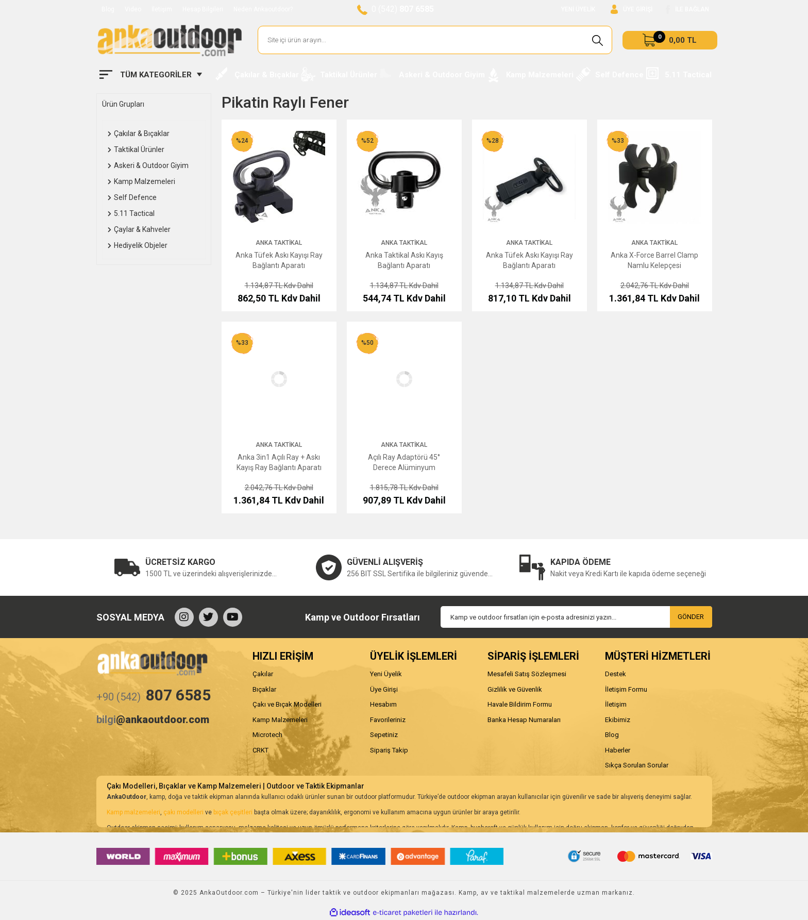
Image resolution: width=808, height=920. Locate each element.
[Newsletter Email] (576, 617)
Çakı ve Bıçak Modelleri (287, 704)
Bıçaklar (264, 689)
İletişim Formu (626, 689)
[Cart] (669, 40)
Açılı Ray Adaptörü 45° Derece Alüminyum (404, 462)
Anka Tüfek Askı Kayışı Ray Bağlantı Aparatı (279, 260)
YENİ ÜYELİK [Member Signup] (578, 9)
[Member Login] (631, 9)
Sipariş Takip (389, 750)
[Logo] (169, 40)
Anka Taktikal (279, 242)
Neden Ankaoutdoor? (263, 9)
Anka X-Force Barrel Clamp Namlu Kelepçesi (654, 260)
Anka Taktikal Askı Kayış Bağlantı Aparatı (404, 260)
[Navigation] (150, 75)
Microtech (267, 735)
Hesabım (383, 704)
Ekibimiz (617, 720)
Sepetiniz (384, 735)
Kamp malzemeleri (133, 812)
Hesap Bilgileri (202, 9)
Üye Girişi (384, 689)
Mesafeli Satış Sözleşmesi (526, 674)
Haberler (617, 750)
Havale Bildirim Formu (519, 704)
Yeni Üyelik (386, 674)
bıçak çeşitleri (232, 812)
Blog (108, 9)
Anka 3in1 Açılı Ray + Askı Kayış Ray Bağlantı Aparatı (279, 462)
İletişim (162, 9)
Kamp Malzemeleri (280, 720)
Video (133, 9)
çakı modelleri (183, 812)
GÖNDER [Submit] (691, 617)
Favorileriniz (388, 720)
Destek (615, 674)
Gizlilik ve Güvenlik (514, 689)
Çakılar (262, 674)
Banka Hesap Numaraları (524, 720)
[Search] (435, 40)
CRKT (260, 750)
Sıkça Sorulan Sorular (636, 765)
